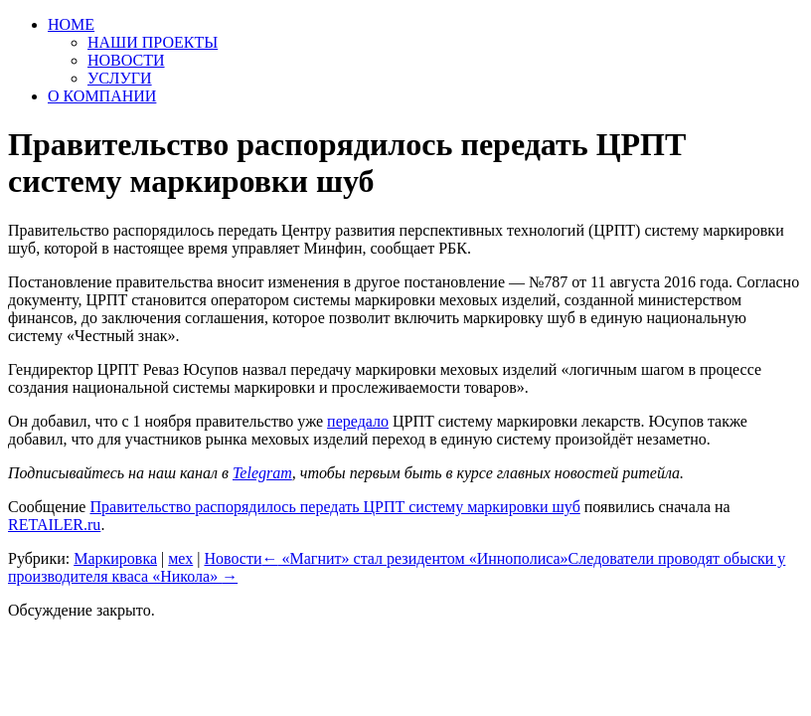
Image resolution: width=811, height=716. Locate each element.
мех (180, 558)
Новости (232, 558)
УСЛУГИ (119, 78)
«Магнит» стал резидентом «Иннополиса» (415, 558)
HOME (71, 24)
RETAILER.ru (54, 524)
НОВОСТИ (126, 60)
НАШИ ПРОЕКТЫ (152, 42)
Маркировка (115, 558)
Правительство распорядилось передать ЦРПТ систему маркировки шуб (334, 506)
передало (358, 421)
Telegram (262, 472)
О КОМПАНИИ (102, 96)
